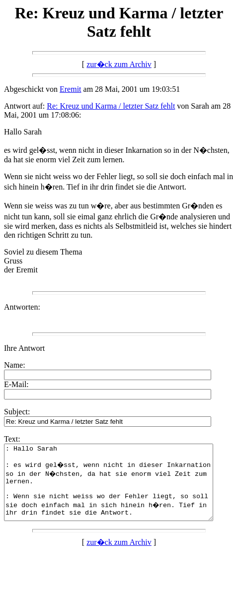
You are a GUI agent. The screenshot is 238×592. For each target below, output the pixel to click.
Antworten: (22, 307)
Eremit (70, 89)
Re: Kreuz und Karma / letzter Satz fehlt (111, 106)
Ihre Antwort (24, 348)
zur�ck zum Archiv (119, 64)
